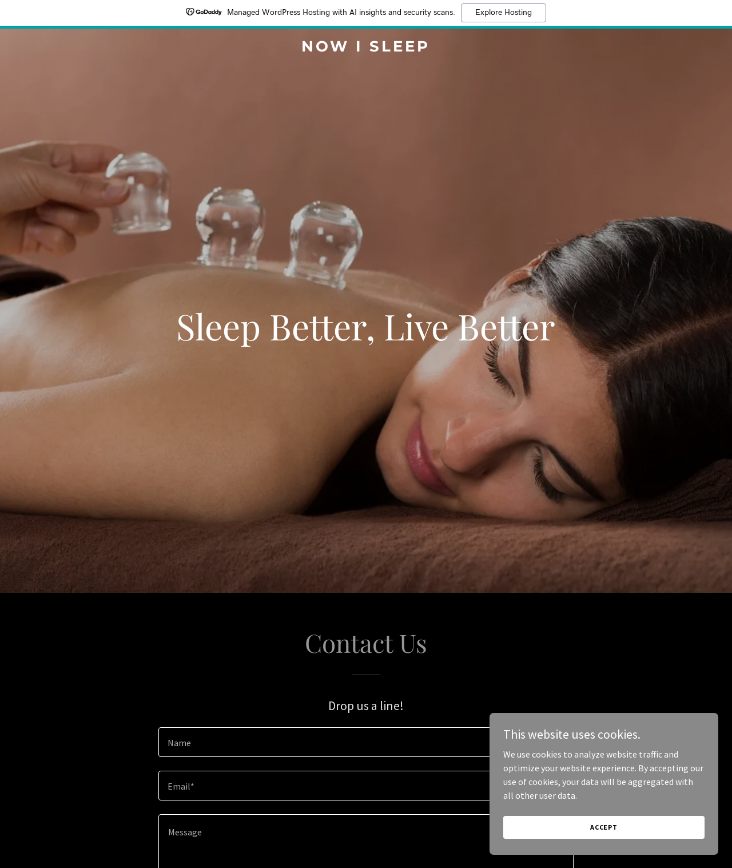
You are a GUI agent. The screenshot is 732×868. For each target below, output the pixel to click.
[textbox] (365, 742)
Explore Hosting (503, 13)
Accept (604, 842)
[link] (366, 48)
